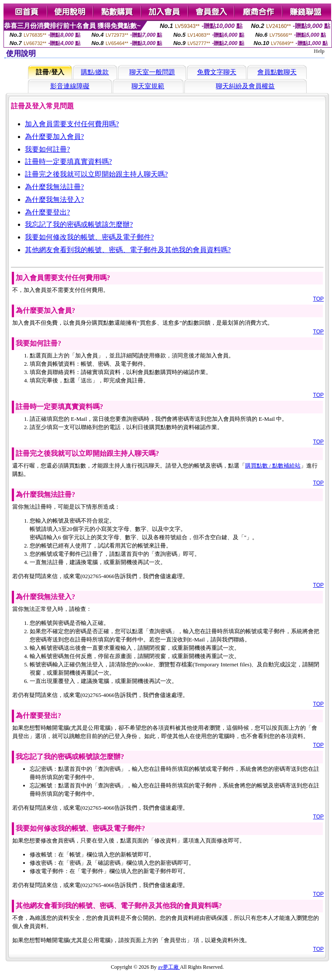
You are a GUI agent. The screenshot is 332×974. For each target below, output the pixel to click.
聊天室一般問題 (152, 72)
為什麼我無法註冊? (54, 187)
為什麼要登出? (47, 212)
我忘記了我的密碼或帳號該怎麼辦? (79, 224)
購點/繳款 (95, 72)
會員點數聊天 (277, 72)
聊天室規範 (147, 86)
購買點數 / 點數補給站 (273, 465)
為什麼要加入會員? (54, 136)
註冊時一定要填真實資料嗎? (68, 161)
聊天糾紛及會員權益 (245, 86)
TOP (318, 299)
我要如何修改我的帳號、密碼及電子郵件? (89, 237)
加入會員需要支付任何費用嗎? (72, 124)
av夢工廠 (169, 967)
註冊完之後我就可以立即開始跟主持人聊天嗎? (96, 174)
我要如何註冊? (47, 149)
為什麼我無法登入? (54, 199)
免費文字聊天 (216, 72)
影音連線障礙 (70, 86)
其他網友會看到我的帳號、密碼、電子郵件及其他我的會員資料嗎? (128, 249)
